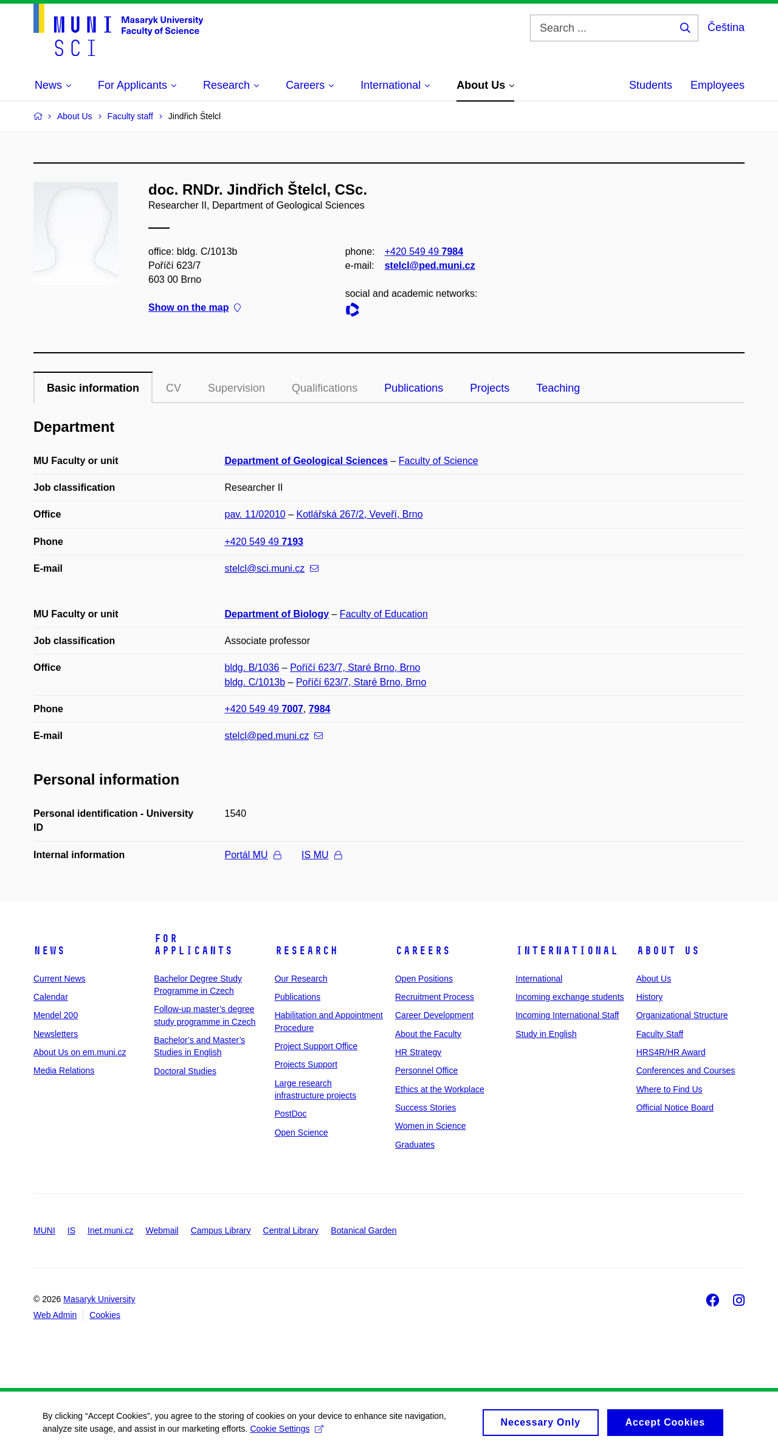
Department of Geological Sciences (306, 461)
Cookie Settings (286, 1432)
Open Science (301, 1132)
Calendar (50, 997)
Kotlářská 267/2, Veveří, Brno (360, 514)
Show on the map (194, 308)
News (49, 950)
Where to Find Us (669, 1089)
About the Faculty (428, 1034)
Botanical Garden (363, 1230)
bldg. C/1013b (255, 682)
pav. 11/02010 (255, 514)
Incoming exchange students (569, 997)
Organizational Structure (682, 1015)
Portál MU (253, 855)
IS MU (321, 855)
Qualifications (324, 388)
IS (71, 1230)
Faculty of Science (438, 461)
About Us (668, 950)
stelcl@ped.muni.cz (430, 265)
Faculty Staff (660, 1034)
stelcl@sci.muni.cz (272, 568)
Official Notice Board (675, 1107)
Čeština (726, 27)
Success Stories (425, 1107)
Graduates (415, 1145)
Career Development (434, 1015)
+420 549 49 (424, 251)
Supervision (236, 388)
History (649, 997)
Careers (422, 950)
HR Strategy (418, 1052)
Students (650, 85)
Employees (717, 85)
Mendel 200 (55, 1015)
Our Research (301, 978)
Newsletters (55, 1034)
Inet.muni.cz (110, 1230)
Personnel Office (426, 1070)
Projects (489, 388)
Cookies (104, 1315)
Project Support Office (316, 1046)
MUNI (44, 1230)
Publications (413, 388)
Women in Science (430, 1126)
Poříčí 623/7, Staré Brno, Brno (355, 667)
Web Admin (55, 1315)
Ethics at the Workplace (439, 1089)
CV (173, 388)
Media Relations (63, 1070)
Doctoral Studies (185, 1071)
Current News (59, 978)
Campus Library (221, 1230)
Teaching (558, 388)
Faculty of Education (384, 614)
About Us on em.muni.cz (79, 1052)
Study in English (545, 1034)
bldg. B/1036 (252, 667)
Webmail (162, 1230)
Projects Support (306, 1064)
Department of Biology (277, 614)
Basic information (93, 388)
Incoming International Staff (567, 1015)
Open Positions (424, 978)
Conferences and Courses (685, 1070)
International (566, 950)
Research (306, 950)
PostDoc (291, 1113)
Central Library (291, 1230)
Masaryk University (99, 1299)
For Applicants (193, 944)
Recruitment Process (434, 997)
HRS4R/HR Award (671, 1052)
